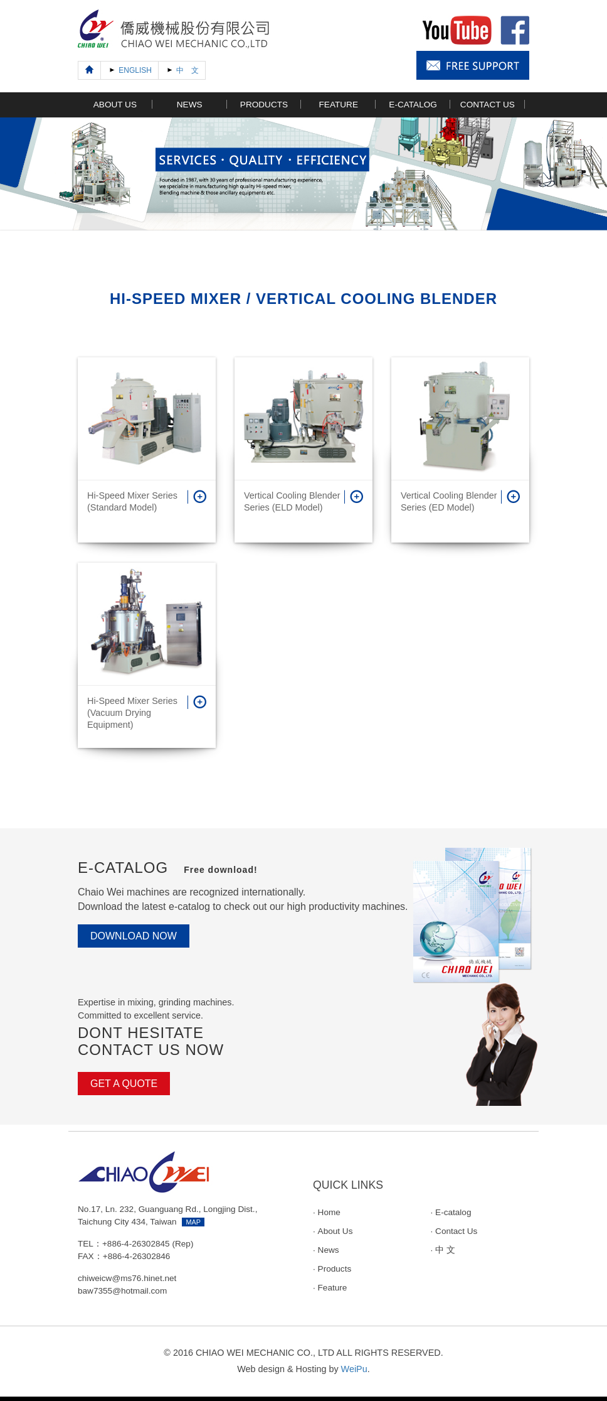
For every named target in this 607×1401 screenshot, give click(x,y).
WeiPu (354, 1369)
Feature (332, 1287)
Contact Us (456, 1231)
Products (335, 1269)
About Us (335, 1231)
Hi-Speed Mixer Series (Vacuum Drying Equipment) (132, 712)
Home (329, 1212)
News (328, 1250)
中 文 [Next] (182, 70)
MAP (193, 1222)
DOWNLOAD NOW (133, 936)
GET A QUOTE (123, 1083)
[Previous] (89, 70)
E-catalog (453, 1212)
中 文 (445, 1250)
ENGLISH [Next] (129, 70)
